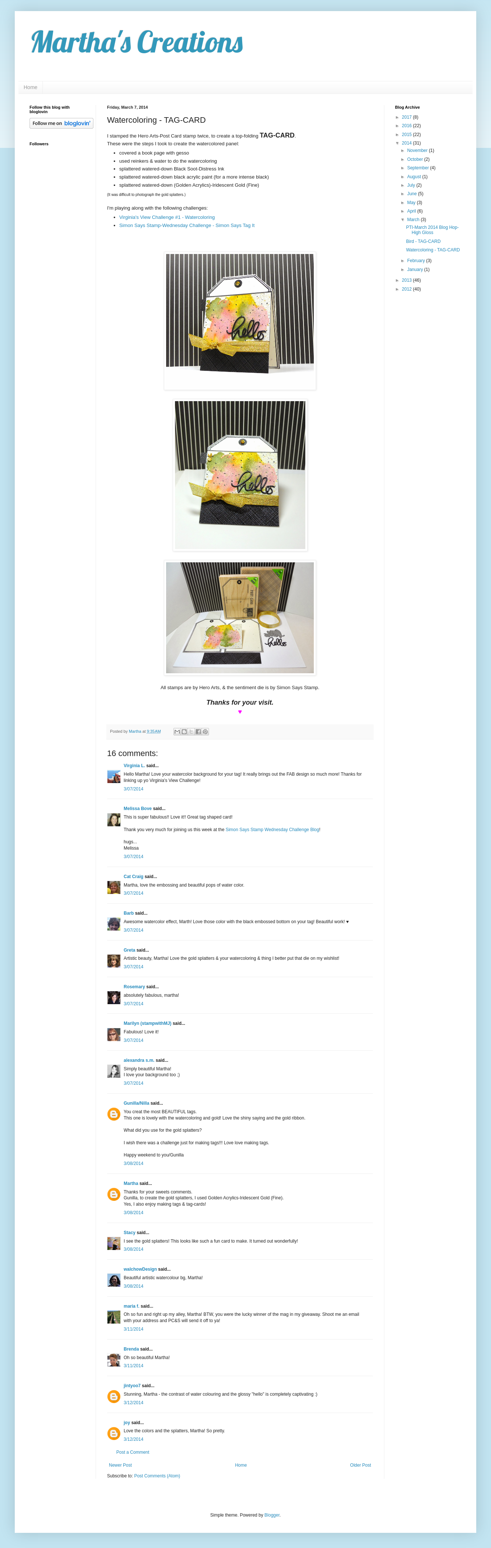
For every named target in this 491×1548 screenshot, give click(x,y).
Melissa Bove (138, 808)
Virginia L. (134, 765)
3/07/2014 (133, 789)
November (418, 150)
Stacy (129, 1232)
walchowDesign (140, 1269)
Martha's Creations (136, 41)
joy (127, 1422)
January (415, 269)
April (412, 211)
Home (30, 87)
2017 (407, 117)
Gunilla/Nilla (136, 1103)
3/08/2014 (133, 1163)
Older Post (360, 1465)
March (414, 219)
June (412, 193)
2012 (407, 289)
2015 (407, 134)
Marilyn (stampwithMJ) (147, 1023)
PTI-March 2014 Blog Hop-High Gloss (432, 230)
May (412, 202)
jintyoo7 (132, 1385)
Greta (129, 950)
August (414, 176)
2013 (407, 280)
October (415, 159)
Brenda (131, 1349)
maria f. (132, 1306)
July (411, 185)
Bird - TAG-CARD (423, 241)
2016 (407, 125)
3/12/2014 (133, 1402)
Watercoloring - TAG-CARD (433, 250)
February (416, 260)
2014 (407, 143)
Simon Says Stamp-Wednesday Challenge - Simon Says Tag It (187, 225)
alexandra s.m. (139, 1060)
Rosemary (134, 986)
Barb (129, 913)
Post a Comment (132, 1452)
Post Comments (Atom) (157, 1475)
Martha (131, 1183)
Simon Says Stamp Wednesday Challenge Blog (272, 829)
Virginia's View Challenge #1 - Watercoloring (167, 217)
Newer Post (120, 1465)
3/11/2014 (133, 1329)
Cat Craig (133, 876)
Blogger (271, 1515)
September (418, 167)
